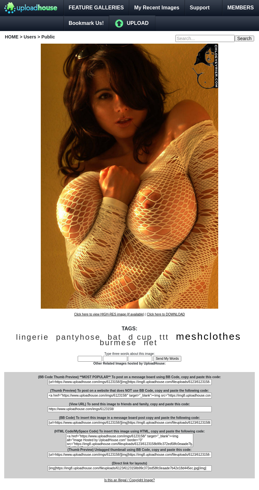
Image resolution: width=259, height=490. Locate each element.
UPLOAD (138, 23)
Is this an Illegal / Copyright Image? (129, 480)
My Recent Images (156, 7)
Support (199, 7)
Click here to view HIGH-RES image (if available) (109, 314)
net (150, 342)
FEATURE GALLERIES (96, 7)
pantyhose (78, 337)
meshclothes (208, 336)
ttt (164, 337)
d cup (140, 337)
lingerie (32, 337)
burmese (118, 342)
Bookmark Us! (86, 23)
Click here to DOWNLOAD (166, 314)
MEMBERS (240, 7)
